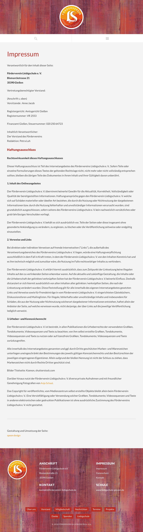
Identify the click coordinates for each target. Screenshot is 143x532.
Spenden (67, 516)
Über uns (31, 509)
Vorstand (45, 509)
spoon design (14, 435)
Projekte (110, 509)
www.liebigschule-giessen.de (110, 490)
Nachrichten (81, 509)
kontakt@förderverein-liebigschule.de (57, 490)
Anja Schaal (47, 383)
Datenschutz (102, 473)
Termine (96, 509)
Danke (55, 516)
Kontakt (100, 477)
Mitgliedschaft (63, 509)
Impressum (101, 468)
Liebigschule (83, 516)
